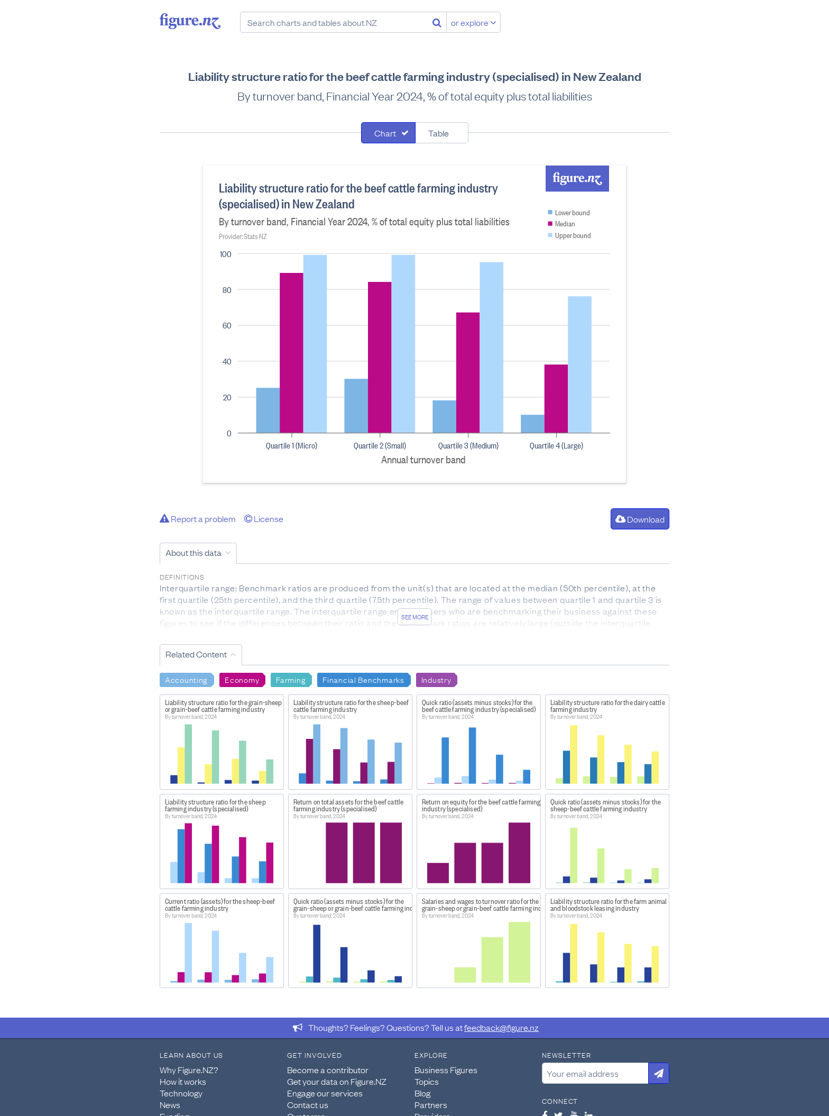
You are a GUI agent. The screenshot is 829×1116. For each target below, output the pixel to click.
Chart (385, 133)
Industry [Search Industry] (436, 679)
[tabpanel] (414, 324)
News (170, 1104)
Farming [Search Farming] (291, 679)
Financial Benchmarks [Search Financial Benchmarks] (363, 679)
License (263, 518)
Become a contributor (328, 1069)
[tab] (388, 132)
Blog (422, 1093)
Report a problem (198, 518)
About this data (193, 552)
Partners (430, 1104)
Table (438, 133)
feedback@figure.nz (501, 1027)
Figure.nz (190, 21)
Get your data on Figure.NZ (336, 1081)
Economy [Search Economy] (242, 679)
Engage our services (325, 1093)
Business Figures (445, 1069)
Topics (426, 1081)
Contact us (307, 1104)
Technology (181, 1093)
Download (640, 519)
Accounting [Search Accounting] (186, 679)
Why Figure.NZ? (189, 1069)
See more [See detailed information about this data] (414, 616)
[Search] (437, 22)
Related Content (196, 654)
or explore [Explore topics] (473, 22)
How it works (183, 1081)
